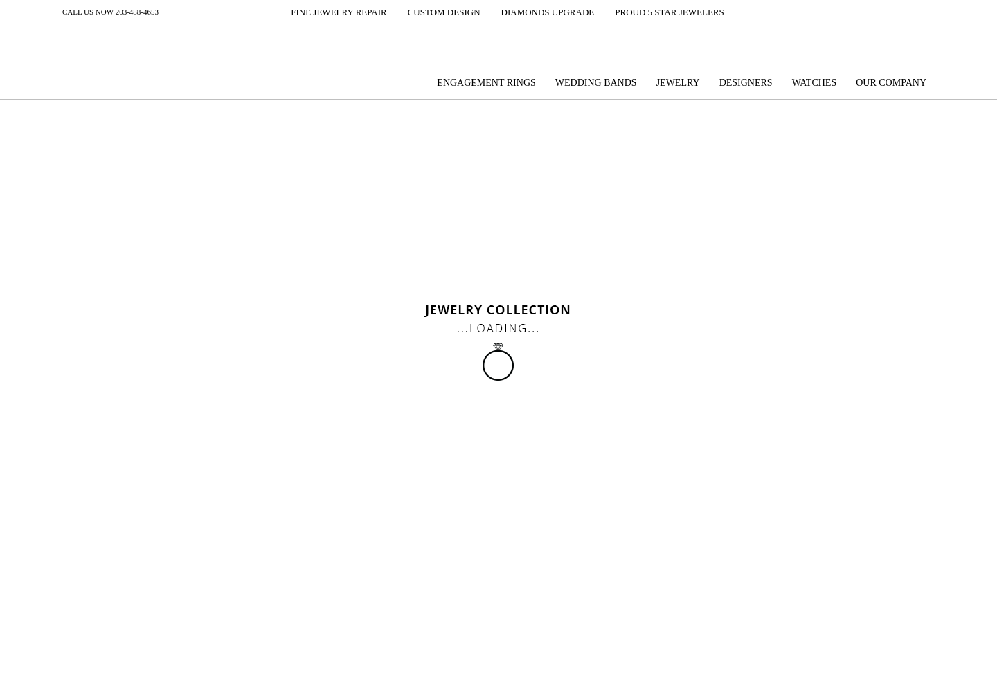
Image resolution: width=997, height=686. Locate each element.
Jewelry (678, 83)
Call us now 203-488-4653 (110, 12)
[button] (329, 12)
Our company (891, 83)
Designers (746, 83)
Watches (814, 83)
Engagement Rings (486, 83)
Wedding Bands (596, 83)
